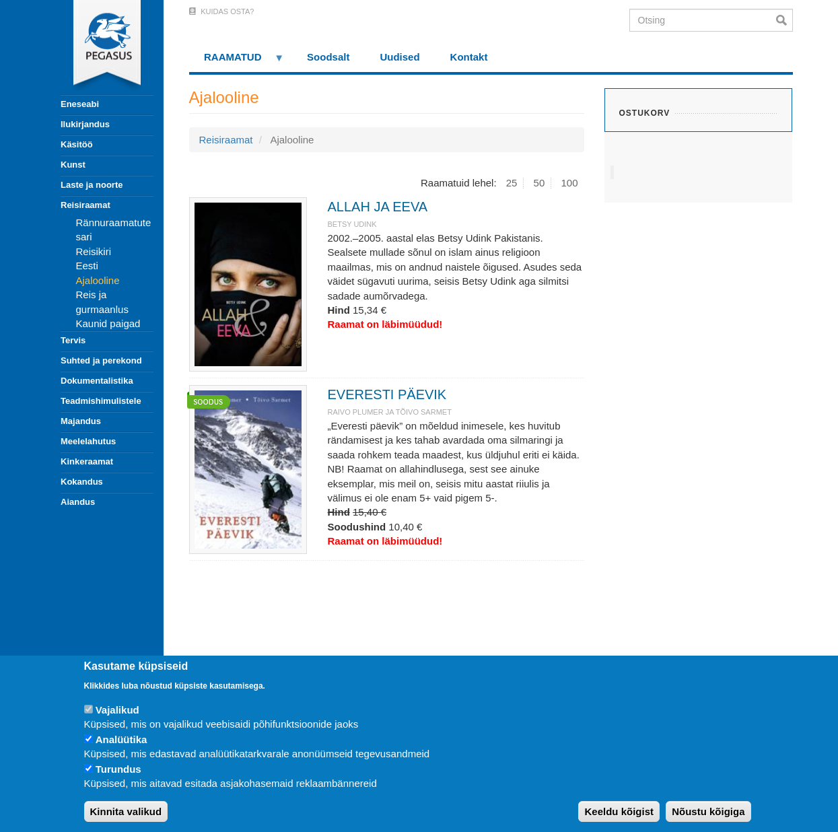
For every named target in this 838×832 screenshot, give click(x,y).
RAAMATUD (237, 61)
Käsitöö (77, 144)
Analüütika (121, 739)
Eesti (87, 265)
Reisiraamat (85, 205)
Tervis (73, 340)
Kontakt (469, 57)
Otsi (784, 20)
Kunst (73, 165)
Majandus (81, 421)
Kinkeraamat (87, 461)
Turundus (118, 769)
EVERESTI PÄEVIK (386, 394)
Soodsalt (328, 57)
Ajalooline (98, 280)
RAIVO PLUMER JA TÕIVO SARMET (389, 412)
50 (539, 182)
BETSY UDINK (351, 224)
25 (512, 182)
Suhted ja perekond (101, 360)
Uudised (399, 57)
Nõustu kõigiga (708, 811)
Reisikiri (94, 251)
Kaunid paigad (108, 323)
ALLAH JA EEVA (377, 206)
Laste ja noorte (92, 185)
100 (569, 182)
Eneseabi (80, 104)
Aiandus (78, 502)
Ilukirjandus (85, 124)
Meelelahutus (88, 441)
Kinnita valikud (126, 811)
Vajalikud (117, 710)
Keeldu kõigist (619, 811)
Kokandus (82, 482)
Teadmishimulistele (101, 401)
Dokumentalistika (97, 381)
